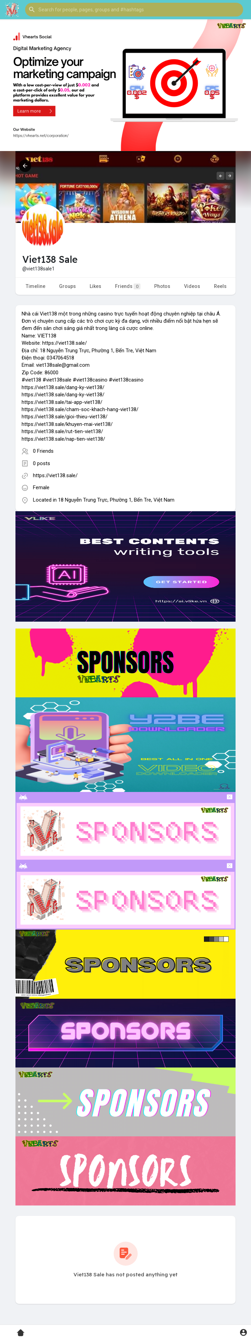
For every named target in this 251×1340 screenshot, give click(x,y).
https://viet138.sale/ (55, 475)
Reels (220, 286)
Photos (162, 286)
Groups (67, 286)
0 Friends (43, 451)
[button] (134, 10)
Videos (192, 286)
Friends (127, 286)
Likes (95, 286)
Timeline (35, 286)
